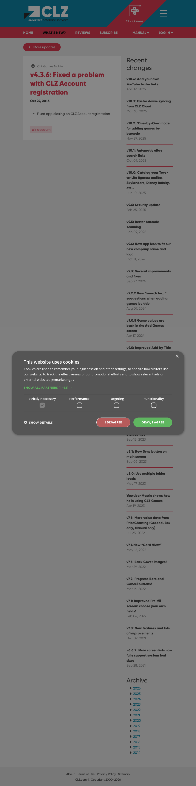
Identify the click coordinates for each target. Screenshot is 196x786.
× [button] (177, 356)
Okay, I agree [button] (153, 422)
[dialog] (98, 393)
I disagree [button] (113, 422)
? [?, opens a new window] (73, 379)
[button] (98, 387)
